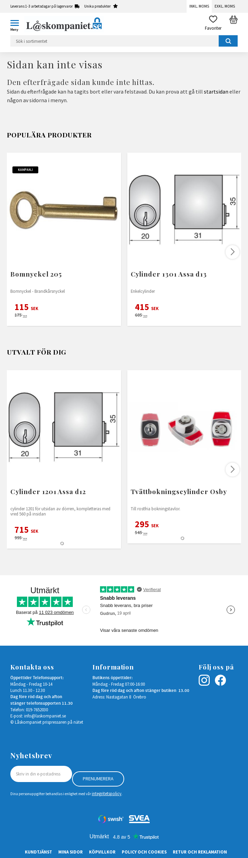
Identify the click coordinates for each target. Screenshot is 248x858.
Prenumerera (98, 778)
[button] (17, 24)
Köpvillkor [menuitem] (102, 852)
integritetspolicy (106, 793)
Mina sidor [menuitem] (70, 852)
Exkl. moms (225, 6)
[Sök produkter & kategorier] (124, 41)
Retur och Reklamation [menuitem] (200, 852)
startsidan (216, 91)
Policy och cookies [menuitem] (144, 852)
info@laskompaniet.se (45, 716)
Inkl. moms (199, 6)
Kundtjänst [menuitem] (38, 852)
